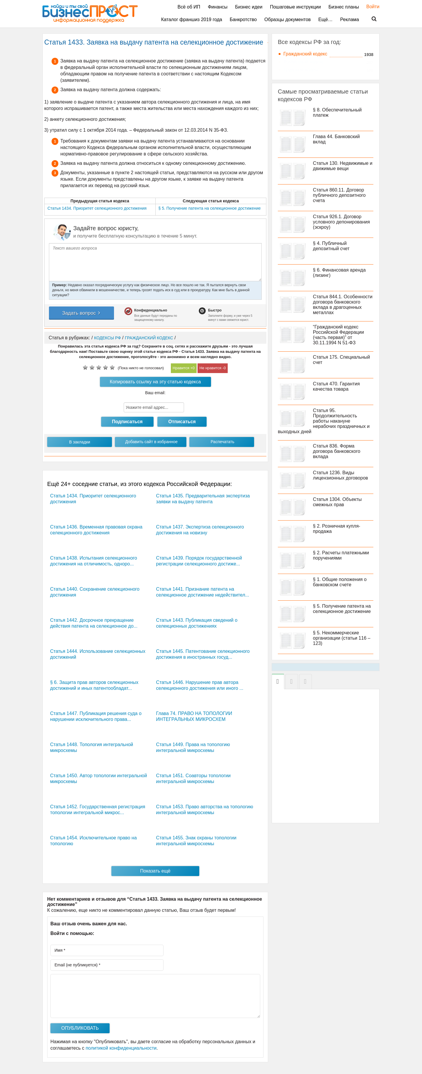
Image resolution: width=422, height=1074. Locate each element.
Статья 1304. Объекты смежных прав (337, 502)
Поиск (370, 19)
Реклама (349, 19)
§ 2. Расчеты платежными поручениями (341, 555)
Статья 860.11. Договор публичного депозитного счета (339, 195)
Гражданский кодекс (305, 53)
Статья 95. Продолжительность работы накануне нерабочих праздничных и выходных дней (324, 421)
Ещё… (325, 19)
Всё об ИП (189, 6)
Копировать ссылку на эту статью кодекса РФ (155, 383)
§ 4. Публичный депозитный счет (331, 246)
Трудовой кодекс (301, 69)
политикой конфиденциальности (121, 1048)
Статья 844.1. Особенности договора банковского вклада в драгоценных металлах (342, 304)
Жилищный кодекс (303, 61)
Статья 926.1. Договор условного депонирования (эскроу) (341, 222)
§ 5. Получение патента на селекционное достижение (342, 609)
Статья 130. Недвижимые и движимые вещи (342, 166)
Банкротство (243, 19)
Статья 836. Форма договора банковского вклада (336, 451)
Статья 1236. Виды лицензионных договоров (340, 475)
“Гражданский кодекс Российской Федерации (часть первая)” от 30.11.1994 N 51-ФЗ (338, 334)
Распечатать (222, 441)
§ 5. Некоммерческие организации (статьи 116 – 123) (341, 638)
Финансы (217, 6)
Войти (370, 6)
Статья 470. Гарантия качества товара (336, 386)
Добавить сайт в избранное (151, 441)
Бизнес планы (344, 6)
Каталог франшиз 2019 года (191, 19)
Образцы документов (287, 19)
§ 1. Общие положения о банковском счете (340, 582)
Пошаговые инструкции (295, 6)
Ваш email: (155, 392)
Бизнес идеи (248, 6)
